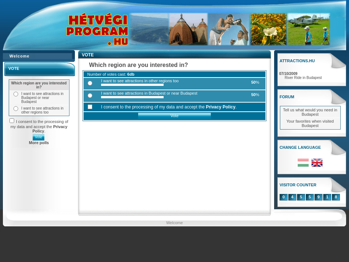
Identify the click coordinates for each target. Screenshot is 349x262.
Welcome (174, 223)
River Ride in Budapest (303, 78)
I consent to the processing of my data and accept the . (39, 126)
